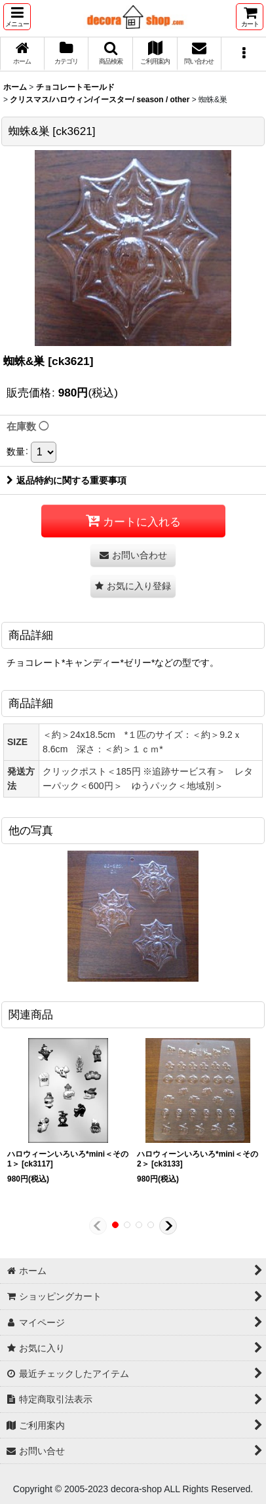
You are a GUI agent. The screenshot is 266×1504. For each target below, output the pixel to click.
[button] (17, 16)
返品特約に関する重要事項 (66, 480)
